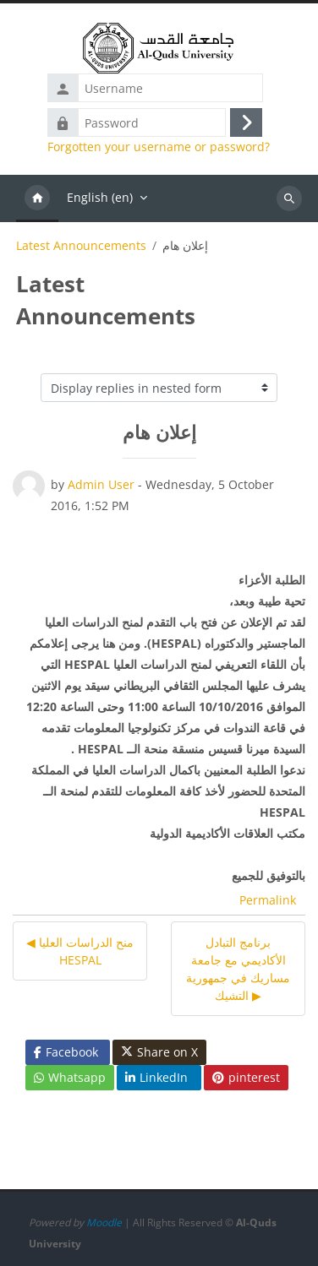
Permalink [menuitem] (267, 900)
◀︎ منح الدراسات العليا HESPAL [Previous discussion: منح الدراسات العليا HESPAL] (80, 951)
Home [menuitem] (37, 198)
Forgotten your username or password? (158, 147)
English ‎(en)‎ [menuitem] (100, 197)
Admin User (101, 484)
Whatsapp (70, 1077)
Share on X (159, 1052)
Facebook (66, 1052)
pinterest (246, 1077)
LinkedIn (156, 1077)
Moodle (104, 1222)
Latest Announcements (81, 245)
